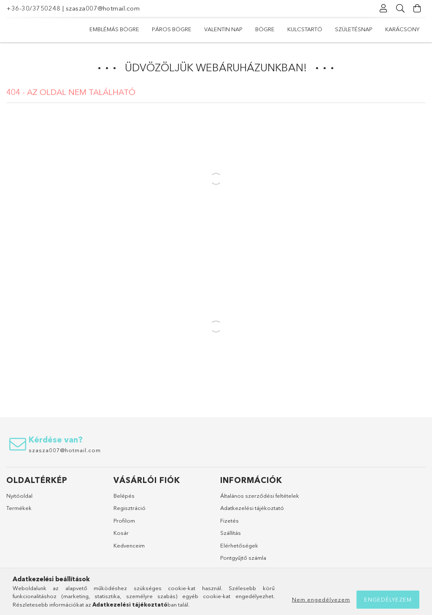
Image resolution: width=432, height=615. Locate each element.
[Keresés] (400, 8)
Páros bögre (172, 29)
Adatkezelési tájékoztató (252, 507)
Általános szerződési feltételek (259, 495)
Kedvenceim (129, 545)
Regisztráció (129, 507)
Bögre (265, 29)
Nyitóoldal (19, 495)
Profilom (124, 520)
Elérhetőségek (239, 545)
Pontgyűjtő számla (243, 557)
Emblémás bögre (114, 29)
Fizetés (229, 520)
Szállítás (230, 532)
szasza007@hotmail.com (103, 8)
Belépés (124, 495)
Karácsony (402, 29)
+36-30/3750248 (33, 8)
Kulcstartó (304, 29)
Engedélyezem (388, 599)
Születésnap (354, 29)
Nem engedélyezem (321, 599)
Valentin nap (223, 29)
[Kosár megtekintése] (417, 8)
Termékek (19, 507)
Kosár (121, 532)
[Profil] (383, 8)
